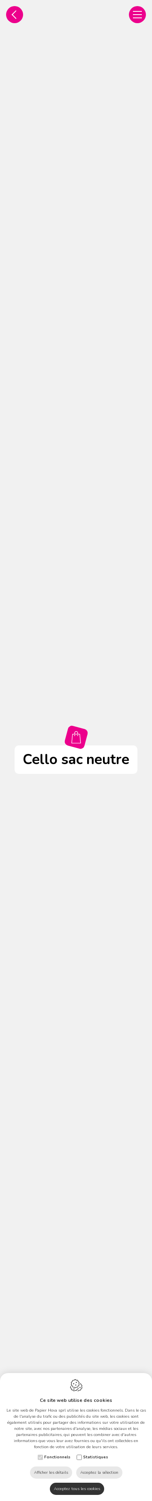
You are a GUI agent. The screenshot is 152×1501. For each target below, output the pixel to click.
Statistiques (95, 1457)
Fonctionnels (57, 1457)
